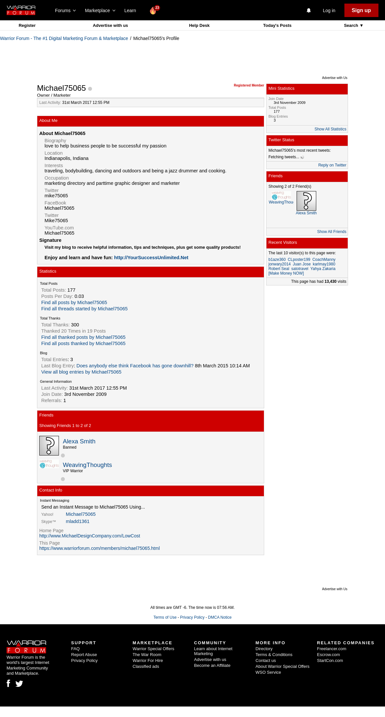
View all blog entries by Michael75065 (81, 372)
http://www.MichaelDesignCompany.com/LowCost (89, 535)
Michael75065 (81, 514)
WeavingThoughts (87, 464)
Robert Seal (278, 268)
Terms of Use (165, 617)
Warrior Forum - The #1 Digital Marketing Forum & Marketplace (64, 38)
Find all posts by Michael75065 (74, 302)
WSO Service (268, 672)
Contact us (266, 660)
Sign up (361, 10)
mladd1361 (78, 521)
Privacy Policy (192, 617)
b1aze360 (277, 259)
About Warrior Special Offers (283, 666)
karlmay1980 (324, 264)
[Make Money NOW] (286, 273)
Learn (132, 10)
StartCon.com (330, 660)
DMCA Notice (219, 617)
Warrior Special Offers (153, 648)
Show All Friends (331, 231)
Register (27, 25)
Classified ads (146, 666)
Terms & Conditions (274, 654)
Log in (329, 10)
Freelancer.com (331, 648)
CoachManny (324, 259)
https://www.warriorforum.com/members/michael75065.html (99, 548)
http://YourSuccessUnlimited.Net (151, 257)
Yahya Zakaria (322, 268)
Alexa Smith (79, 441)
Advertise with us (110, 25)
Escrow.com (328, 654)
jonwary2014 (279, 264)
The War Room (147, 654)
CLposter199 (299, 259)
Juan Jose (302, 264)
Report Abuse (84, 654)
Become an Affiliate (212, 665)
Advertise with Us (334, 78)
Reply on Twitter (332, 165)
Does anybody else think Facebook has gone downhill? (135, 365)
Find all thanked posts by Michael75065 (83, 337)
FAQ (75, 648)
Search (351, 25)
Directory (264, 648)
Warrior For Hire (148, 660)
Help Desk (199, 25)
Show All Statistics (330, 129)
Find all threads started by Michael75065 (84, 308)
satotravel (299, 268)
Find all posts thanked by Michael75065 (83, 343)
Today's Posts (277, 25)
